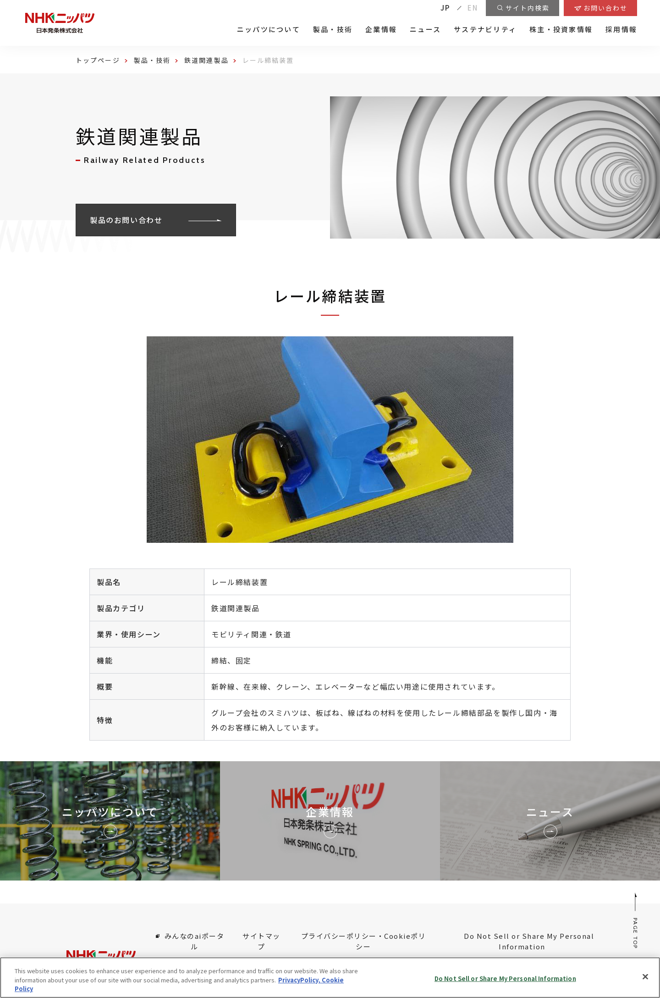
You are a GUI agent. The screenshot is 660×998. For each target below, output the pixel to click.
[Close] (645, 976)
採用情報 (621, 29)
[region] (330, 977)
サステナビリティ (485, 29)
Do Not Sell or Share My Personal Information (505, 978)
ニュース (425, 29)
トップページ (98, 60)
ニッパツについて (268, 29)
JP (445, 7)
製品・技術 (332, 29)
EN (473, 7)
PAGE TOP (635, 920)
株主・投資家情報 (561, 29)
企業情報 (381, 29)
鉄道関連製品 (206, 60)
